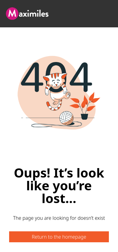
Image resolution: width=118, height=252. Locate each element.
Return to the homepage (59, 236)
